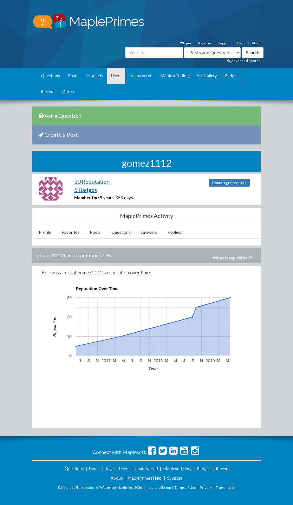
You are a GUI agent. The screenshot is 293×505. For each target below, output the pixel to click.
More (68, 91)
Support (224, 43)
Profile (45, 232)
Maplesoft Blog (174, 75)
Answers (149, 232)
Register (204, 43)
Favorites (70, 232)
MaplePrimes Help (145, 478)
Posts (73, 75)
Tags (109, 468)
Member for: (86, 197)
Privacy (206, 487)
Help (240, 43)
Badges (231, 75)
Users (116, 75)
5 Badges (85, 189)
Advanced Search (244, 61)
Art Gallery (207, 75)
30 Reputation (92, 181)
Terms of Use (185, 487)
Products (94, 75)
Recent (47, 91)
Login (185, 43)
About (256, 43)
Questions (50, 75)
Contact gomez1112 (229, 182)
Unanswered (141, 75)
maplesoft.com (158, 487)
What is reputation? (232, 257)
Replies (174, 232)
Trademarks (226, 487)
